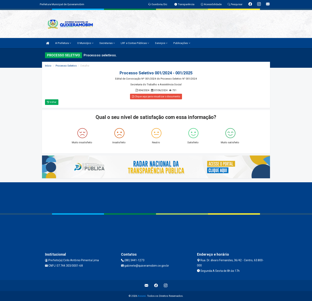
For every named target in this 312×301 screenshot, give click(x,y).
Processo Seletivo (66, 65)
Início (48, 65)
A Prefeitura (63, 43)
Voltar (51, 102)
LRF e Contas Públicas (135, 43)
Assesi (142, 295)
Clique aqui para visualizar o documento (156, 96)
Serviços (161, 43)
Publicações (181, 43)
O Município (85, 43)
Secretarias (107, 43)
